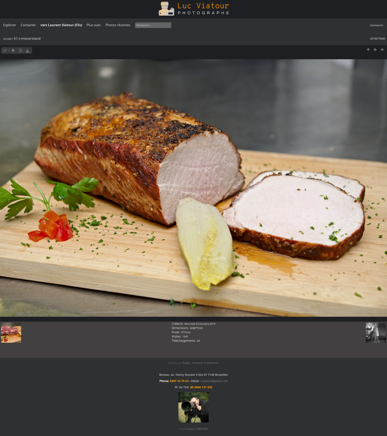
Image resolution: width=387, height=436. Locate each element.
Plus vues (93, 25)
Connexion (376, 25)
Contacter (28, 25)
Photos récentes (117, 25)
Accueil (7, 38)
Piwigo (186, 362)
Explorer (9, 25)
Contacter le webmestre (205, 362)
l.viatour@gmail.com (214, 381)
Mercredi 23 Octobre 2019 (199, 324)
